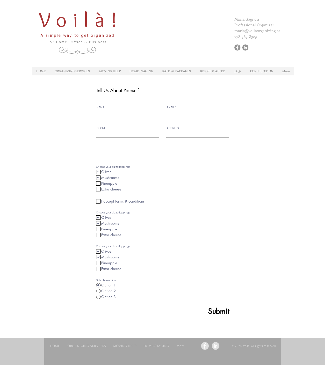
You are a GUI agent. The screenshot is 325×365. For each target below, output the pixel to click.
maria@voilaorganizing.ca (257, 30)
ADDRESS (173, 128)
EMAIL (170, 107)
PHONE (101, 128)
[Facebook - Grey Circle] (205, 346)
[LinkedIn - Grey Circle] (215, 346)
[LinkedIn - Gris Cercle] (245, 47)
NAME (100, 107)
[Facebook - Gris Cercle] (237, 47)
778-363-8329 (245, 36)
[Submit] (207, 311)
